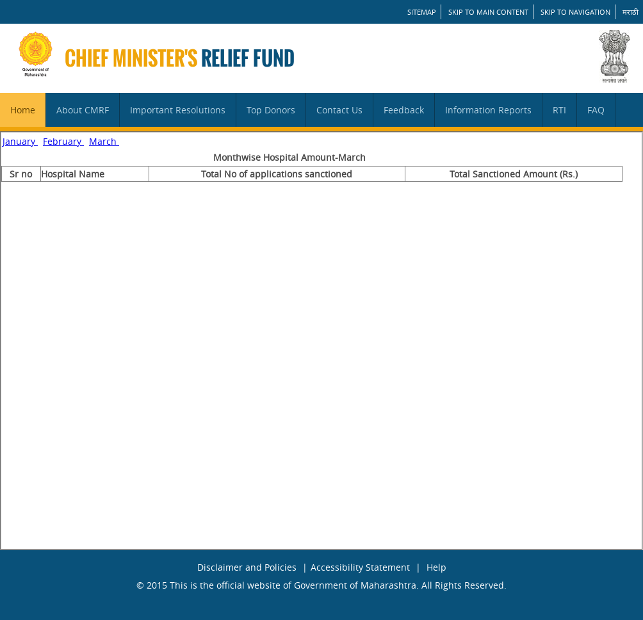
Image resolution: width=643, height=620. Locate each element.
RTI (559, 110)
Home (22, 110)
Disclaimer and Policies (247, 567)
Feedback (404, 110)
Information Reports (488, 110)
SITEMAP (421, 12)
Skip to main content (488, 12)
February (63, 141)
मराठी (631, 12)
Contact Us (339, 110)
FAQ (596, 110)
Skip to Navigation (575, 12)
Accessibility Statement (360, 567)
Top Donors (271, 110)
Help (436, 567)
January (20, 141)
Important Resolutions (177, 110)
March (104, 141)
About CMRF (82, 110)
